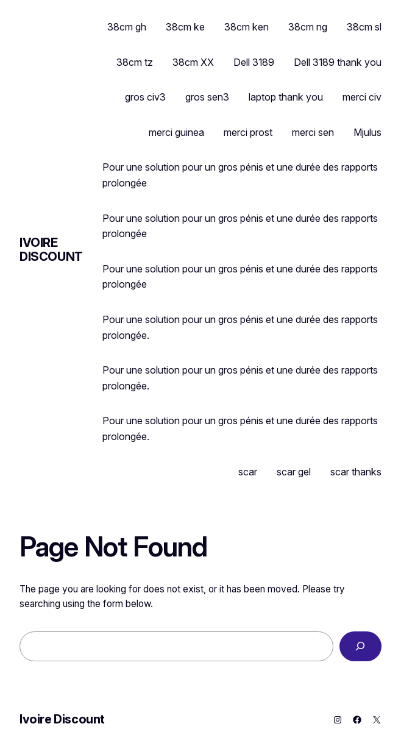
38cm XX (193, 62)
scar (247, 472)
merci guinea (176, 132)
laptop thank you (286, 97)
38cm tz (134, 62)
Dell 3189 (253, 62)
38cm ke (185, 27)
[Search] (360, 646)
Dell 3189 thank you (337, 62)
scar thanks (355, 472)
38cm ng (307, 27)
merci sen (313, 132)
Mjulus (367, 132)
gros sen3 (207, 97)
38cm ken (246, 27)
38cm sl (364, 27)
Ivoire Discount (51, 249)
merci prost (248, 132)
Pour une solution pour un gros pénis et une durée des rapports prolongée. (240, 327)
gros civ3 (145, 97)
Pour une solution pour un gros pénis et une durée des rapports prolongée (240, 175)
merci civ (361, 97)
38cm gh (126, 27)
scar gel (294, 472)
